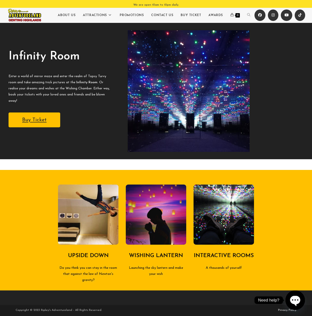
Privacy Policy (287, 310)
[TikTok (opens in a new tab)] (300, 15)
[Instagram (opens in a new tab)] (273, 15)
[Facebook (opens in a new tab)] (259, 15)
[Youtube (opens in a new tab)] (286, 15)
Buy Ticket (34, 119)
